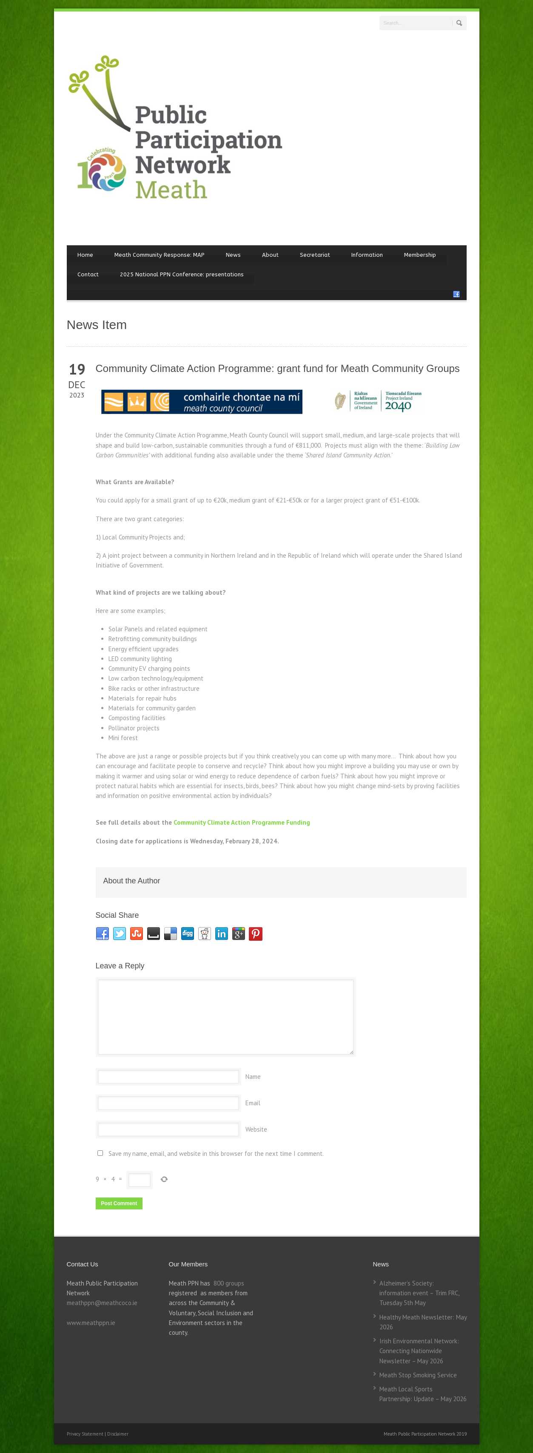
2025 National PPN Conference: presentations (182, 274)
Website (256, 1129)
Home (85, 255)
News (233, 255)
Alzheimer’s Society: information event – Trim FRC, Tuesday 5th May (419, 1293)
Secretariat (315, 255)
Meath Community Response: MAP (159, 255)
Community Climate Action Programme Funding (242, 822)
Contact (88, 274)
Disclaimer (117, 1434)
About (270, 255)
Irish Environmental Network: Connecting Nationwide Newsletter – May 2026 (419, 1351)
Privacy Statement (86, 1434)
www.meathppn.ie (91, 1323)
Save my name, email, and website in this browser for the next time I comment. (216, 1153)
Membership (420, 255)
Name (253, 1077)
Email (252, 1103)
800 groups (229, 1283)
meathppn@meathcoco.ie (102, 1303)
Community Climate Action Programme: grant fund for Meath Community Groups (278, 368)
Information (367, 255)
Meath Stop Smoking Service (418, 1375)
